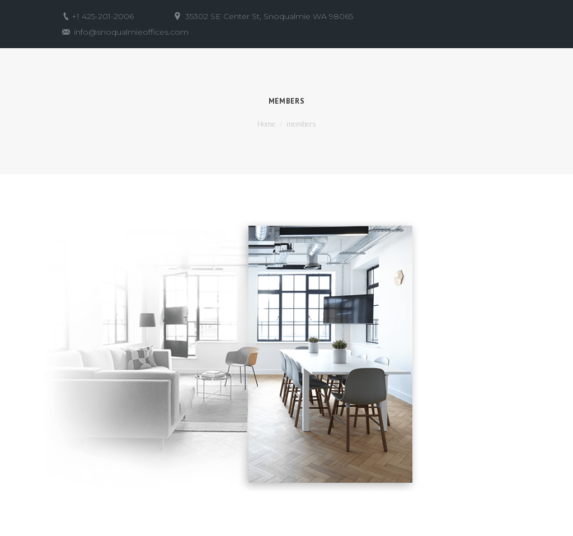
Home (266, 123)
